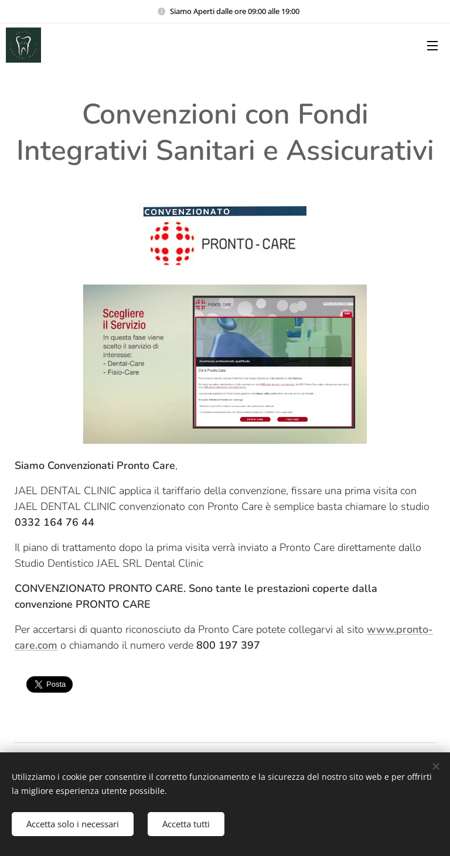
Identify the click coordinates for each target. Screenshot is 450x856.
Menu (432, 45)
